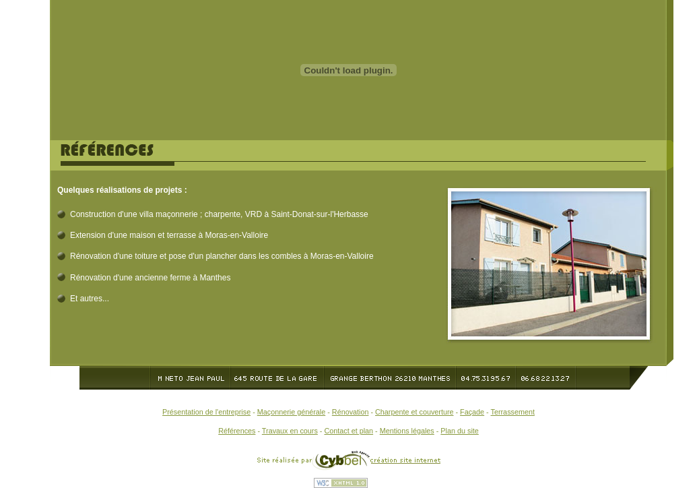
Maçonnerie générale (291, 412)
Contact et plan (348, 431)
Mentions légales (407, 431)
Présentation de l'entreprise (206, 412)
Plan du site (459, 431)
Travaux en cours (290, 431)
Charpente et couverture (414, 412)
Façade (472, 412)
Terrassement (513, 412)
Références (236, 431)
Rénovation (350, 412)
